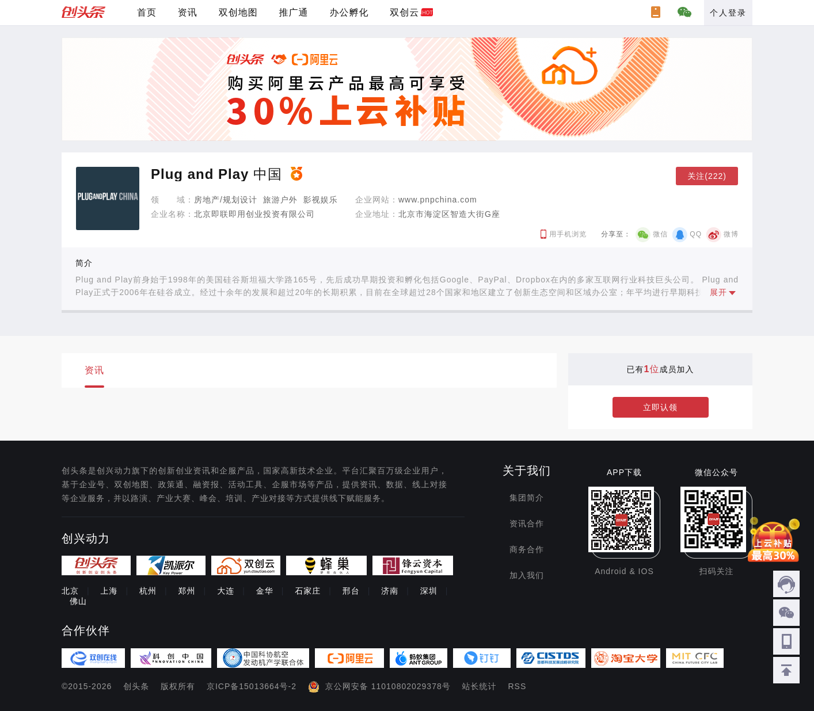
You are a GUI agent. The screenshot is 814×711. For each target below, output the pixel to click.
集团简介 (526, 497)
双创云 (404, 12)
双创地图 (238, 12)
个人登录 (728, 12)
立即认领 (660, 407)
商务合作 (526, 549)
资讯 (187, 12)
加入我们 (526, 575)
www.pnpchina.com (437, 199)
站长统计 (479, 686)
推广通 (294, 12)
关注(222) (706, 176)
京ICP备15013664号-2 (251, 686)
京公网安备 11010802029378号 (388, 686)
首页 (147, 12)
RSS (517, 686)
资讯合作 (526, 523)
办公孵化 (348, 12)
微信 (660, 234)
